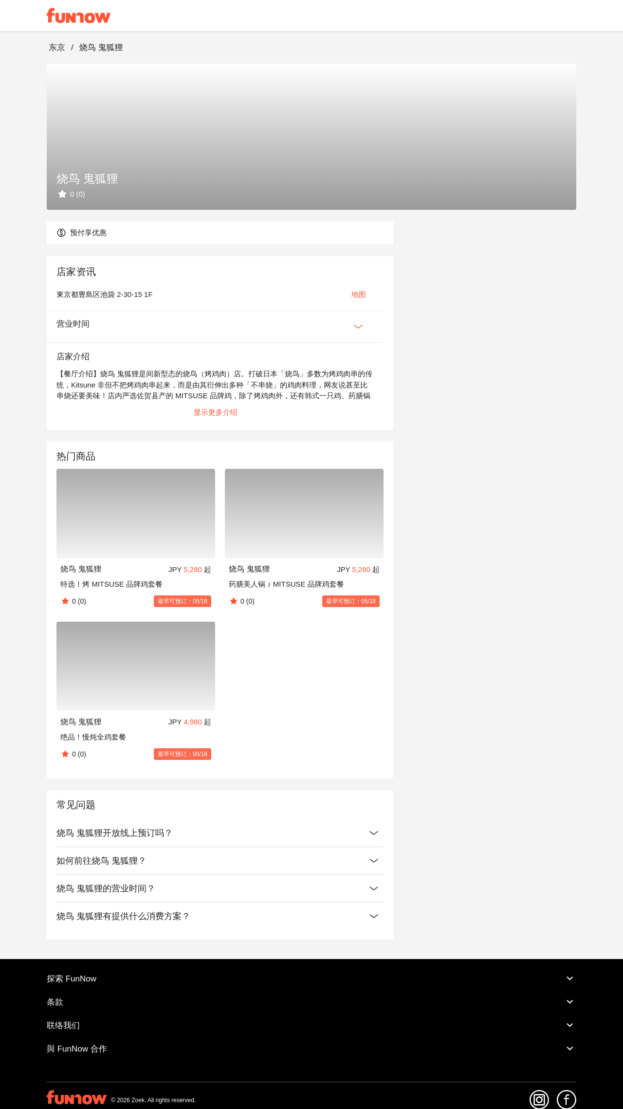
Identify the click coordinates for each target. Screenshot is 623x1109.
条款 (311, 1002)
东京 (57, 47)
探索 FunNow (311, 978)
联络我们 (311, 1025)
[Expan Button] (358, 326)
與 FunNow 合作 (311, 1048)
